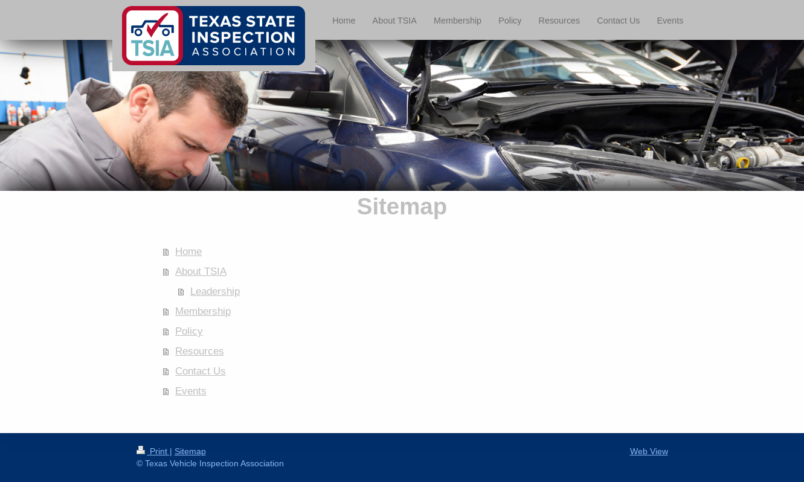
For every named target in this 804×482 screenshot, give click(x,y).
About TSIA (201, 271)
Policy (189, 331)
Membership (203, 311)
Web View (649, 451)
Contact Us (200, 371)
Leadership (215, 291)
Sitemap (190, 451)
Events (191, 391)
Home (188, 251)
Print (153, 451)
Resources (199, 351)
